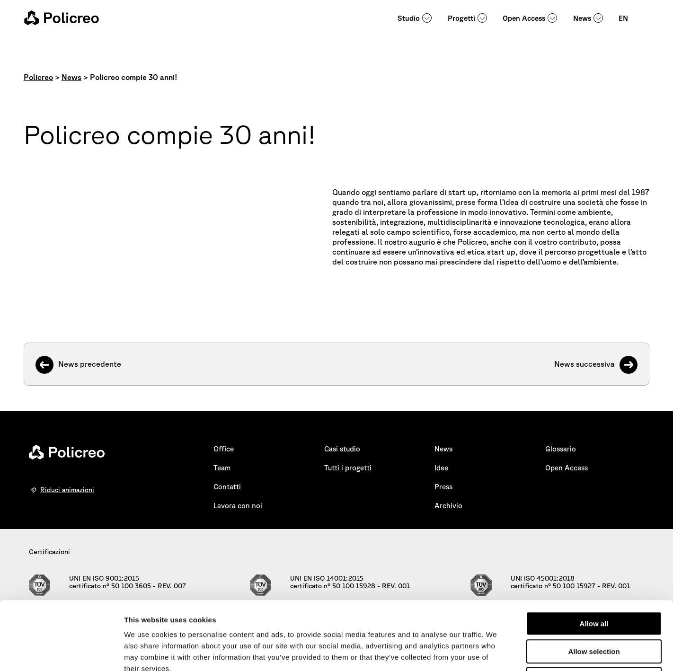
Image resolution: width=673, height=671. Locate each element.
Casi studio (342, 449)
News (582, 18)
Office (223, 449)
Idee (441, 468)
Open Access (524, 18)
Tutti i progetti (348, 468)
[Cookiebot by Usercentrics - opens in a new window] (61, 652)
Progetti (461, 18)
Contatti (227, 487)
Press (443, 487)
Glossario (560, 449)
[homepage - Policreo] (61, 17)
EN (623, 18)
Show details (497, 652)
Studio (409, 18)
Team (221, 468)
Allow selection (594, 583)
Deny (594, 611)
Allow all (594, 555)
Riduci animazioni (67, 490)
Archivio (448, 506)
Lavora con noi (237, 506)
